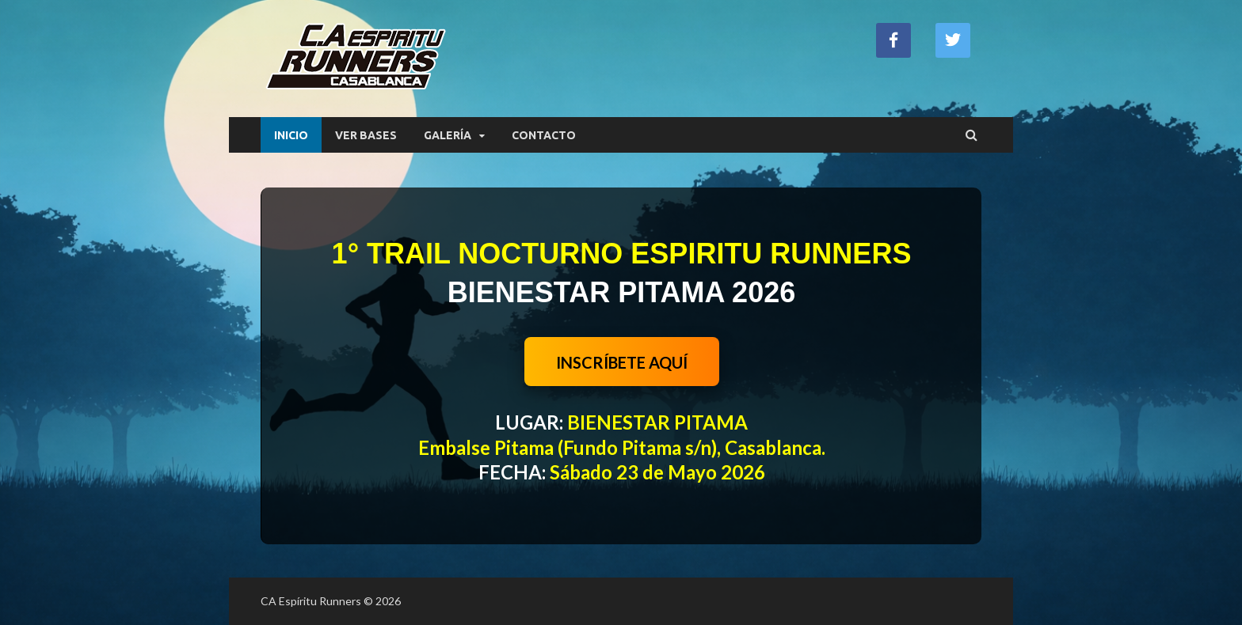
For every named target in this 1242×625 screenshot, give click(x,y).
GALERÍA (447, 135)
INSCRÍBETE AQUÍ (622, 362)
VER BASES (366, 135)
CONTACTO (544, 135)
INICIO (291, 135)
